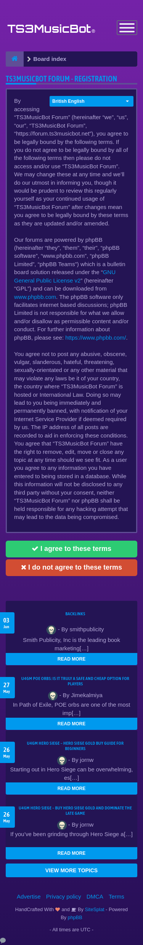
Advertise (29, 896)
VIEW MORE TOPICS (71, 870)
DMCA (95, 896)
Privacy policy (63, 896)
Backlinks (75, 613)
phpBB (75, 917)
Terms (116, 896)
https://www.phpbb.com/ (95, 337)
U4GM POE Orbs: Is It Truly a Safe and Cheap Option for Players (75, 681)
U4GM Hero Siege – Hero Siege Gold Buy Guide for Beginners (75, 746)
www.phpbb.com (35, 297)
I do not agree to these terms (71, 567)
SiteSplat (94, 909)
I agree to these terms (71, 548)
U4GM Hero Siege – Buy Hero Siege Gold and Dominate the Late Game (75, 810)
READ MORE (71, 659)
